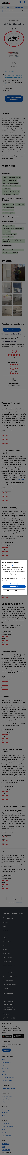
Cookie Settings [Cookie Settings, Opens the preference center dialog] (14, 584)
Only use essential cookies (14, 591)
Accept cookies (14, 586)
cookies (12, 566)
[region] (14, 577)
